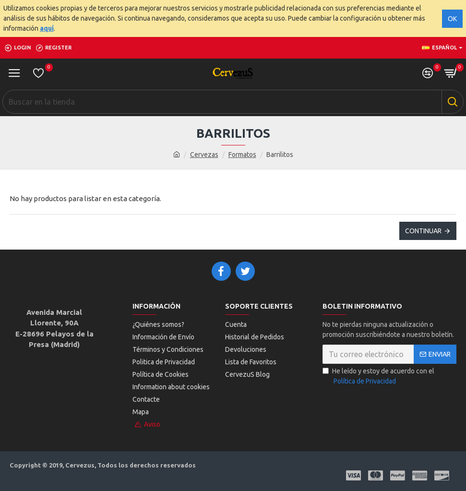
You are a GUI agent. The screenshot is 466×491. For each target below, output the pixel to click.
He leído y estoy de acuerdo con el (378, 376)
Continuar (423, 231)
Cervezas (204, 154)
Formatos (242, 154)
